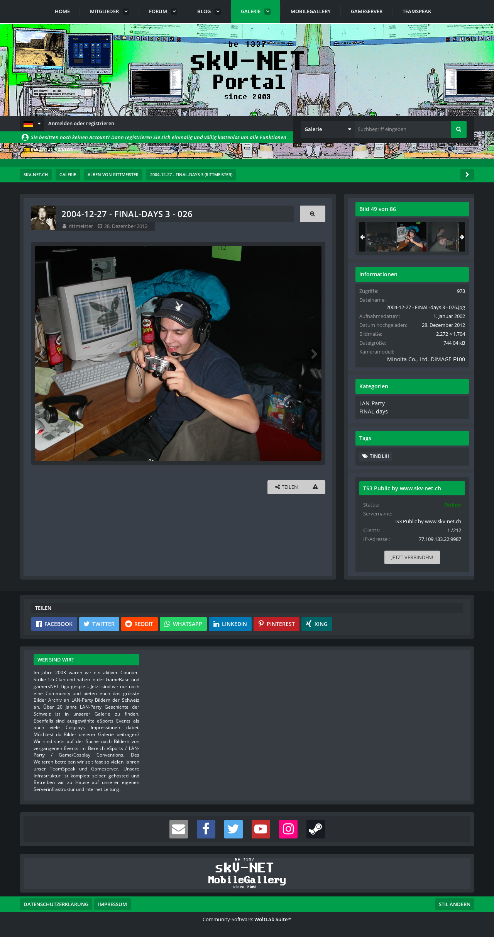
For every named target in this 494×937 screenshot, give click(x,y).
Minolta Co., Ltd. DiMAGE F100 (424, 358)
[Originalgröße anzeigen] (311, 214)
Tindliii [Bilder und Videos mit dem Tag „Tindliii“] (378, 454)
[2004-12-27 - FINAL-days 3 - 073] (380, 237)
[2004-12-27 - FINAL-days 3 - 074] (441, 237)
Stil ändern (454, 902)
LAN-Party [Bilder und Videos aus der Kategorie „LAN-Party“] (370, 402)
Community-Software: (247, 917)
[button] (32, 123)
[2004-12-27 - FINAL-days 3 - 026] (411, 237)
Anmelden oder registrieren (81, 123)
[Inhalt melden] (314, 485)
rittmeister (81, 226)
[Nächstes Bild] (312, 353)
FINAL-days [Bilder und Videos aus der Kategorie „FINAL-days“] (372, 409)
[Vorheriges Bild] (43, 353)
